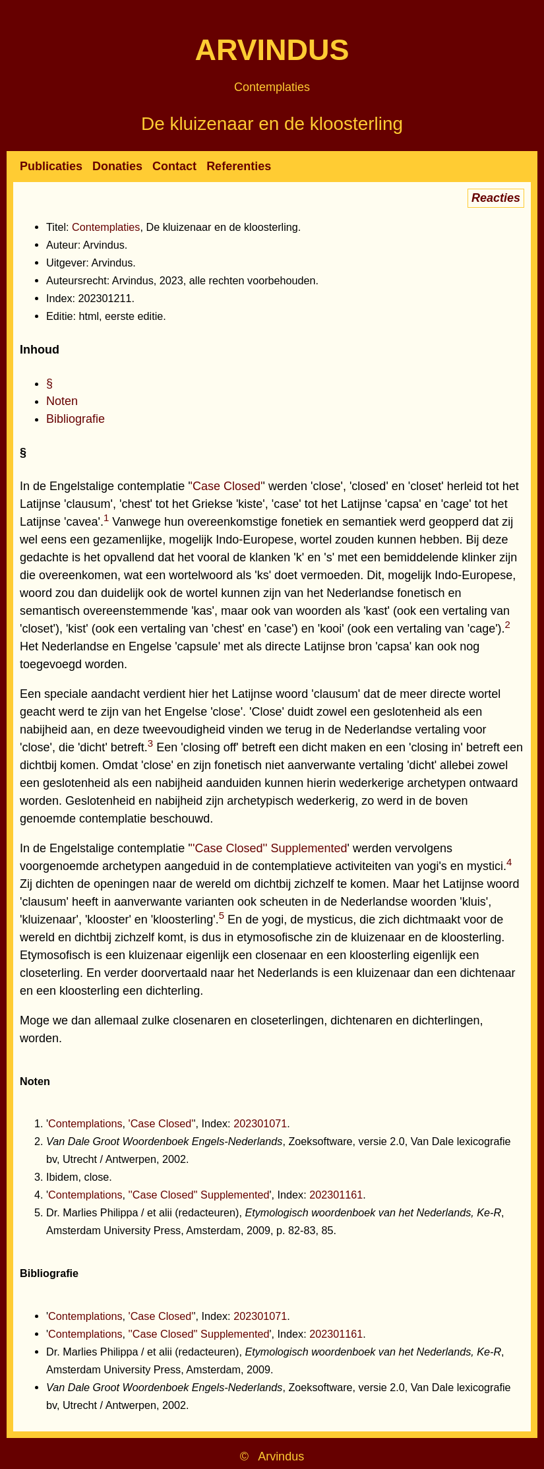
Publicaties (51, 166)
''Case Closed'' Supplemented (269, 848)
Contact (174, 166)
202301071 (260, 1123)
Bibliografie (75, 418)
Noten (62, 401)
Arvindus (272, 50)
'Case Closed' (227, 486)
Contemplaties (272, 87)
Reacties (495, 197)
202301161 (336, 1195)
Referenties (238, 166)
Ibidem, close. (79, 1177)
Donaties (117, 166)
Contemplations (85, 1123)
